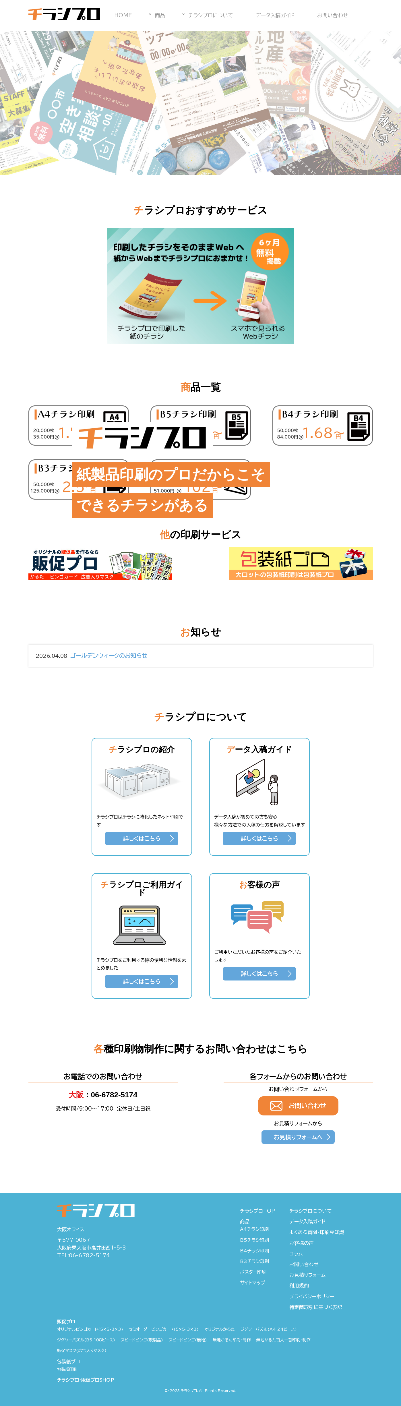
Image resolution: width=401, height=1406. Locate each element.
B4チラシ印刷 (254, 1250)
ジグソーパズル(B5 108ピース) (86, 1340)
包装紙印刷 (67, 1369)
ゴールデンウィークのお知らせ (92, 656)
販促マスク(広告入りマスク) (81, 1351)
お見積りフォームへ (298, 1137)
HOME (123, 15)
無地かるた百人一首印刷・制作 (283, 1340)
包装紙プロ (68, 1361)
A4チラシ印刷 (254, 1229)
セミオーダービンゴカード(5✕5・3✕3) (164, 1329)
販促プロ (66, 1321)
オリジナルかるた (219, 1329)
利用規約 (299, 1285)
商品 (160, 15)
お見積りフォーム (307, 1274)
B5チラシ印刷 (254, 1240)
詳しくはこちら (141, 838)
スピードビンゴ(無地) (188, 1340)
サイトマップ (253, 1282)
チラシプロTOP (257, 1210)
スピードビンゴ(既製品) (142, 1340)
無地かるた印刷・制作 (232, 1340)
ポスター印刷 (253, 1272)
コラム (296, 1253)
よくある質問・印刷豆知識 (316, 1232)
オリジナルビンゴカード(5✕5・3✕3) (90, 1329)
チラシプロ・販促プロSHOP (85, 1380)
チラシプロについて (210, 15)
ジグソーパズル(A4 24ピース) (269, 1329)
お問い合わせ (332, 15)
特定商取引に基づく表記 (315, 1307)
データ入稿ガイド (275, 15)
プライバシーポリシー (311, 1296)
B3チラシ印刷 (254, 1261)
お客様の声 (301, 1243)
